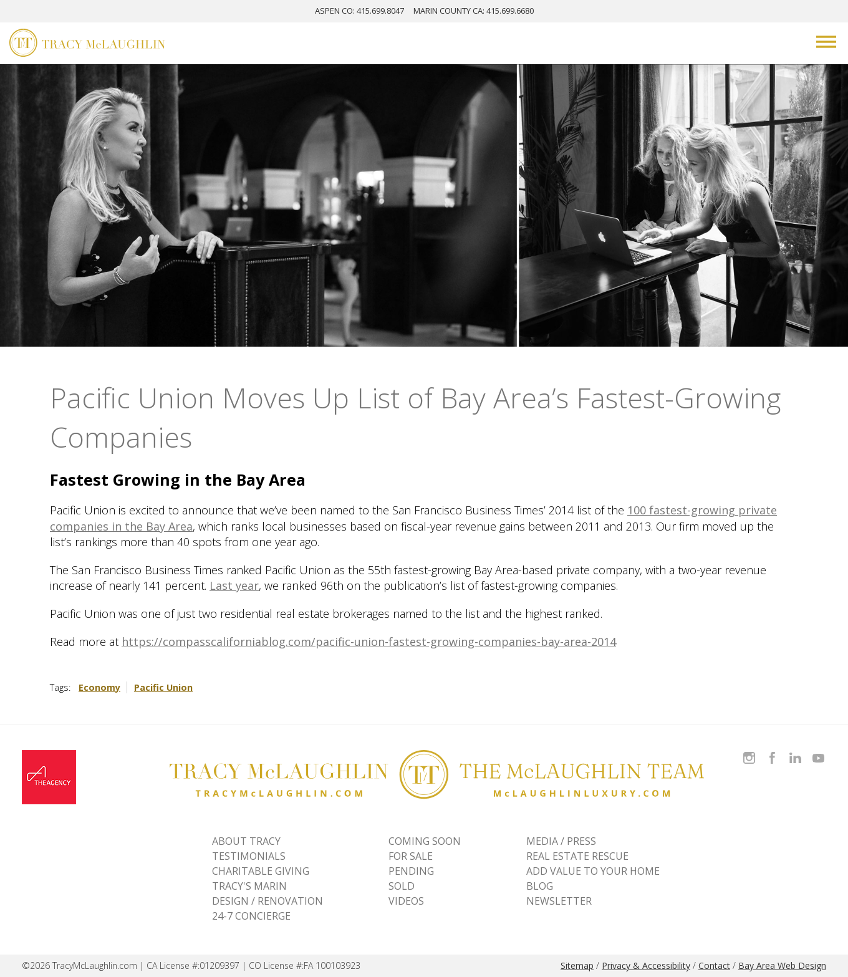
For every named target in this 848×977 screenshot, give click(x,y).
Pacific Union (163, 687)
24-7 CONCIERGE (251, 916)
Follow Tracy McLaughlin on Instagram (749, 750)
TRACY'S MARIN (249, 886)
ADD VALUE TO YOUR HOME (593, 871)
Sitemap (577, 965)
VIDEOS (406, 901)
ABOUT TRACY (246, 841)
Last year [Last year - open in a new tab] (234, 585)
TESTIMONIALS (249, 856)
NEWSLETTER (559, 901)
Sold (401, 886)
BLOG (539, 886)
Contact (714, 965)
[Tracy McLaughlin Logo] (87, 44)
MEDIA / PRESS (561, 841)
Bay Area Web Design (782, 965)
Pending (411, 871)
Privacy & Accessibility (646, 965)
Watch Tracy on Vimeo (819, 750)
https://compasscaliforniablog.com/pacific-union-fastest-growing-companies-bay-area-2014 (369, 641)
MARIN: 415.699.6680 (473, 10)
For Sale (410, 856)
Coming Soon (424, 841)
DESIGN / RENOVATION (267, 901)
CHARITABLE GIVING (260, 871)
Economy (99, 687)
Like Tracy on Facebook (774, 750)
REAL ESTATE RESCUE (577, 856)
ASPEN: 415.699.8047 (359, 10)
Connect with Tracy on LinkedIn (795, 750)
